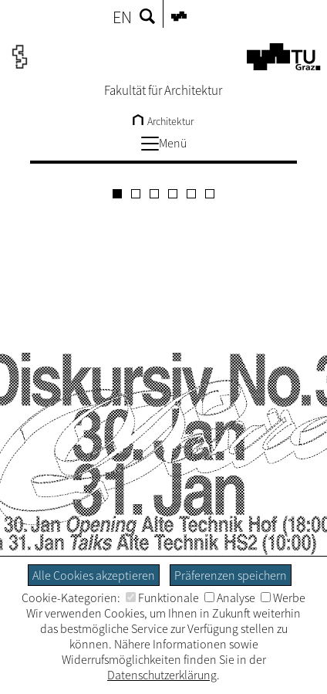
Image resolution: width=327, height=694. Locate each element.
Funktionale (162, 597)
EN (122, 17)
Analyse (229, 597)
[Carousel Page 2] (135, 193)
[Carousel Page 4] (172, 193)
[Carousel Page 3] (154, 193)
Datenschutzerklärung (162, 674)
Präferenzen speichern (230, 575)
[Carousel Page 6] (209, 193)
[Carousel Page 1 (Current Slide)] (117, 193)
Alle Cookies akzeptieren (93, 575)
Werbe (283, 597)
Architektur (163, 121)
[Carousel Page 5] (191, 193)
